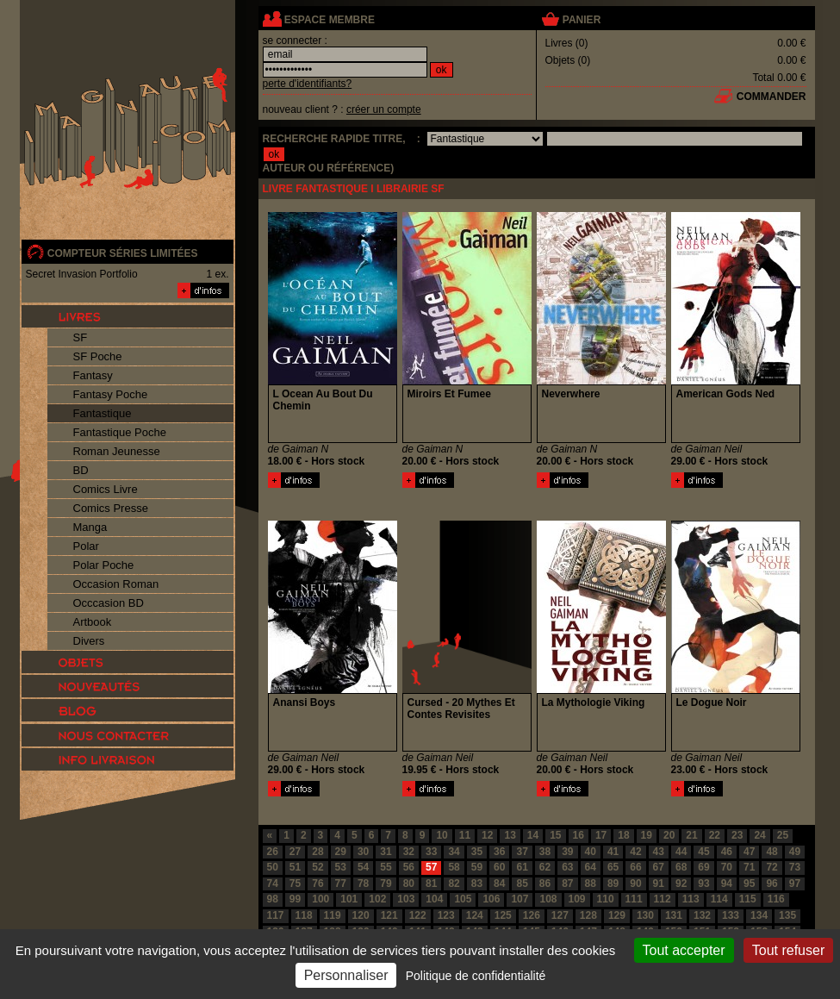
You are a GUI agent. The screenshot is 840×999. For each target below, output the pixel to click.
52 (317, 867)
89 (613, 883)
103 (405, 899)
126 (531, 915)
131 (673, 915)
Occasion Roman (116, 584)
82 (453, 883)
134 (759, 915)
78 (363, 883)
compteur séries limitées (122, 253)
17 (601, 835)
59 (476, 867)
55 (385, 867)
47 (749, 852)
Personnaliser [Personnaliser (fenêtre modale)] (346, 975)
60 (499, 867)
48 (771, 852)
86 (545, 883)
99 (295, 899)
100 (320, 899)
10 (441, 835)
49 (794, 852)
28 (317, 852)
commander (771, 97)
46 (726, 852)
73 (794, 867)
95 (749, 883)
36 (499, 852)
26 (272, 852)
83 (476, 883)
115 (747, 899)
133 (730, 915)
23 (737, 835)
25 (782, 835)
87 (567, 883)
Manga (90, 527)
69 (703, 867)
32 (408, 852)
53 (340, 867)
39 (567, 852)
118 (304, 915)
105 (462, 899)
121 (389, 915)
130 (645, 915)
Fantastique (102, 413)
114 (719, 899)
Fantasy (93, 375)
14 (532, 835)
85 (521, 883)
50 (272, 867)
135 (787, 915)
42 (635, 852)
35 (476, 852)
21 (691, 835)
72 (771, 867)
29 (340, 852)
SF (80, 337)
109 (577, 899)
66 (635, 867)
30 (363, 852)
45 (703, 852)
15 (555, 835)
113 (691, 899)
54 (363, 867)
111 (634, 899)
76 (317, 883)
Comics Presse (110, 508)
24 (759, 835)
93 (703, 883)
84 (499, 883)
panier (581, 20)
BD (81, 470)
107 (519, 899)
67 (658, 867)
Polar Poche (103, 565)
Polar (86, 546)
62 (545, 867)
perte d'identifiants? (307, 84)
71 (749, 867)
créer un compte (383, 109)
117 (275, 915)
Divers (89, 640)
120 (361, 915)
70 (726, 867)
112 (662, 899)
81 (431, 883)
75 (295, 883)
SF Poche (97, 356)
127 (560, 915)
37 (521, 852)
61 (521, 867)
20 (669, 835)
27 (295, 852)
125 (503, 915)
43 (658, 852)
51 (295, 867)
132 (702, 915)
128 (588, 915)
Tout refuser (788, 950)
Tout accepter (684, 950)
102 (377, 899)
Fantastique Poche (119, 432)
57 (431, 867)
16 (578, 835)
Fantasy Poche (110, 394)
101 (349, 899)
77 (340, 883)
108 (548, 899)
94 (726, 883)
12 (487, 835)
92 (681, 883)
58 (453, 867)
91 (658, 883)
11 (464, 835)
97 (794, 883)
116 (776, 899)
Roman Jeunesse (116, 451)
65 (613, 867)
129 (616, 915)
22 (714, 835)
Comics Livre (105, 489)
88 (590, 883)
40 (590, 852)
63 (567, 867)
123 (446, 915)
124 (474, 915)
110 (605, 899)
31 (385, 852)
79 (385, 883)
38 (545, 852)
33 (431, 852)
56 (408, 867)
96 (771, 883)
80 (408, 883)
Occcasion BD (108, 602)
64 (590, 867)
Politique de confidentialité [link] (476, 976)
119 (332, 915)
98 (272, 899)
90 (635, 883)
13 (509, 835)
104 (434, 899)
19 (646, 835)
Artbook (92, 621)
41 (613, 852)
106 (491, 899)
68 (681, 867)
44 (681, 852)
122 (417, 915)
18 (623, 835)
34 (453, 852)
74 (272, 883)
